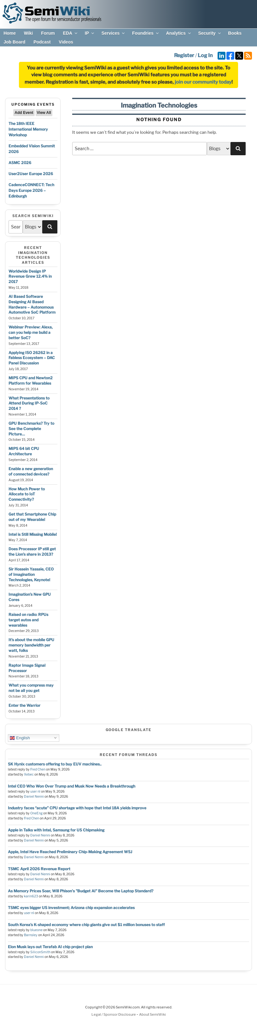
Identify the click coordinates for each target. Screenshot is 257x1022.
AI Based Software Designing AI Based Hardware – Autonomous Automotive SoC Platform (32, 304)
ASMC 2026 (20, 162)
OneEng (36, 813)
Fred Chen (37, 769)
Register (184, 55)
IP (90, 33)
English (20, 737)
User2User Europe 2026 (31, 173)
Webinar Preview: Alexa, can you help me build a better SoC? (31, 332)
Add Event (24, 112)
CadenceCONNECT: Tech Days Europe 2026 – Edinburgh (31, 190)
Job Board (14, 41)
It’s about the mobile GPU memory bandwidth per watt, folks (31, 645)
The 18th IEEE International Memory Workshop (28, 129)
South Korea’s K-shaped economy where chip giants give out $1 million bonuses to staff (86, 924)
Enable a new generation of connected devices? (31, 471)
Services (114, 33)
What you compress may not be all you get (31, 688)
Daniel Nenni (34, 797)
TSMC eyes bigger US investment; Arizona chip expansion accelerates (71, 907)
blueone (36, 930)
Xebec (29, 774)
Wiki (28, 33)
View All (44, 112)
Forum (48, 33)
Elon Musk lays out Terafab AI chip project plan (50, 946)
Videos (66, 41)
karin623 (31, 896)
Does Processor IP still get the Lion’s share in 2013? (32, 551)
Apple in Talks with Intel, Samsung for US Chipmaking (56, 830)
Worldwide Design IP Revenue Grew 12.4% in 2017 (30, 276)
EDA (70, 33)
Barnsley (31, 935)
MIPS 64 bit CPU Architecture (24, 451)
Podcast (41, 41)
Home (9, 33)
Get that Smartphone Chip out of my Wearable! (32, 517)
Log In (205, 55)
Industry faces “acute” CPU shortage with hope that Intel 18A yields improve (77, 808)
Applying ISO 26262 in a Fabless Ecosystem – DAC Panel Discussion (32, 358)
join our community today (203, 82)
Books (235, 33)
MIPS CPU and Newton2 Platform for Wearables (31, 380)
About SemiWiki (152, 1014)
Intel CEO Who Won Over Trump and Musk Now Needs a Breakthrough (71, 786)
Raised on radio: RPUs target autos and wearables (28, 620)
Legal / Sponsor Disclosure (114, 1014)
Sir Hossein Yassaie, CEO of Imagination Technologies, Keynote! (31, 574)
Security (209, 33)
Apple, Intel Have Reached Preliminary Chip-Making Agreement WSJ (70, 851)
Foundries (146, 33)
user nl (35, 791)
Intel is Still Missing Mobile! (33, 534)
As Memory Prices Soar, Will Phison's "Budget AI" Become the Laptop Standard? (80, 891)
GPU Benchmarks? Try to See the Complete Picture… (31, 428)
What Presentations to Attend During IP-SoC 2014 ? (29, 403)
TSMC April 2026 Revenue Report (39, 868)
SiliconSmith (40, 952)
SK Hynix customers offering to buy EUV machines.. (55, 764)
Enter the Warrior (24, 705)
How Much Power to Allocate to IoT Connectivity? (27, 494)
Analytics (178, 33)
